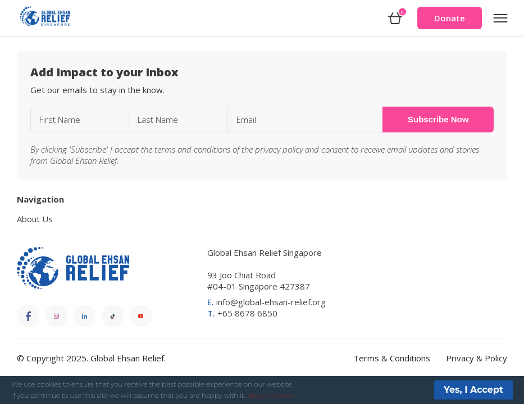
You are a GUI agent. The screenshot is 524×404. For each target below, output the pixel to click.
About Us (35, 218)
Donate (449, 18)
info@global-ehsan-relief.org (266, 301)
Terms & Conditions (391, 358)
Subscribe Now (438, 119)
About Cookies (270, 395)
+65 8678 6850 (242, 313)
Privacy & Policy (476, 358)
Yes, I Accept (473, 389)
